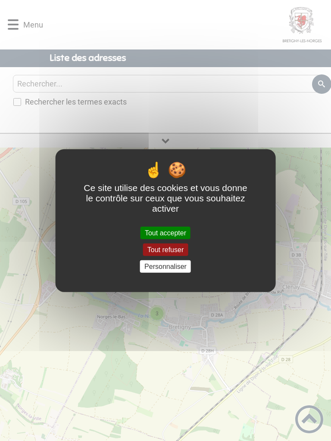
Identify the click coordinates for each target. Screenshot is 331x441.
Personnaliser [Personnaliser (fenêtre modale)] (165, 266)
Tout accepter (165, 232)
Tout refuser (165, 249)
